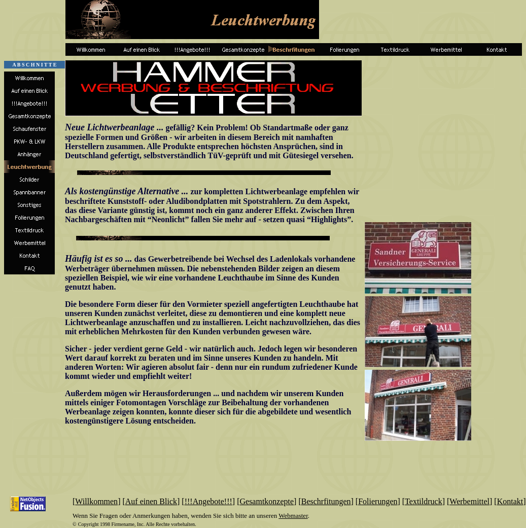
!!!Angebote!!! (208, 501)
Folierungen (377, 501)
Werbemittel (469, 501)
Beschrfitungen (326, 501)
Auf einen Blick (151, 501)
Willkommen (96, 501)
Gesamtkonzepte (266, 501)
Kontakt (510, 501)
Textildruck (423, 501)
